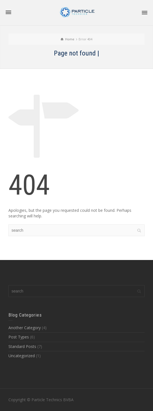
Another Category (24, 327)
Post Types (18, 337)
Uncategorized (21, 355)
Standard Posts (22, 346)
